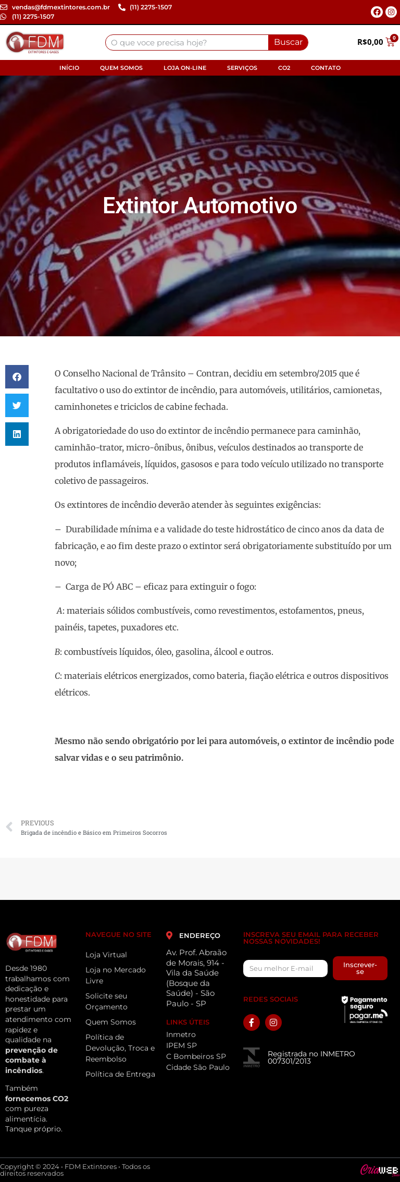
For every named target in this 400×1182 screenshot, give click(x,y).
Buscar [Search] (288, 42)
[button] (17, 376)
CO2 (284, 67)
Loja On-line (185, 67)
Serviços (242, 67)
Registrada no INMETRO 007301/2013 (311, 1057)
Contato (326, 67)
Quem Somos (121, 67)
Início (69, 67)
